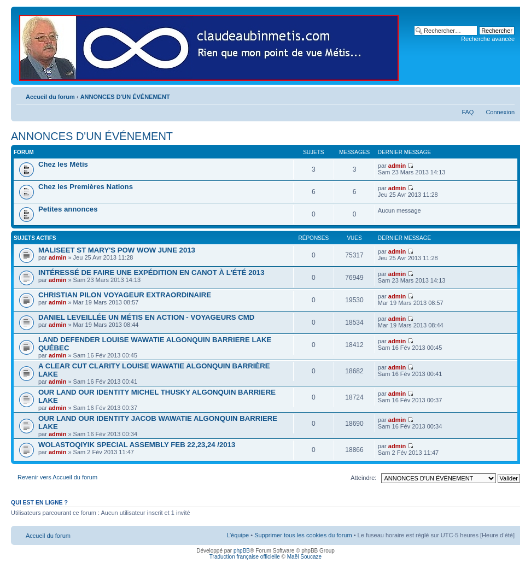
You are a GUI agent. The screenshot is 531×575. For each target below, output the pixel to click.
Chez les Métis (63, 164)
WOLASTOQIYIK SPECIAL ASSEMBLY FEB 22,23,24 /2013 (136, 445)
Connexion (500, 112)
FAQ (468, 112)
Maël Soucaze (304, 557)
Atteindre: (363, 477)
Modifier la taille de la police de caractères (507, 94)
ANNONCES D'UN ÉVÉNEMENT (125, 96)
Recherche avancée (488, 39)
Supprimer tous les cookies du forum (303, 535)
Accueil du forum (50, 96)
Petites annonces (67, 209)
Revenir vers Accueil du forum (57, 477)
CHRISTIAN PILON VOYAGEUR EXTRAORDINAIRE (124, 295)
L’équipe (237, 535)
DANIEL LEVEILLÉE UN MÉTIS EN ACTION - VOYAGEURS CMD (146, 317)
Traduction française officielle (244, 557)
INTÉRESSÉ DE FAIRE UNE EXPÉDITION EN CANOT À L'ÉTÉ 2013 (151, 272)
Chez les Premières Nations (85, 187)
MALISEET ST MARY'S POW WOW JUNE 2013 (116, 250)
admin (397, 165)
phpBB (242, 551)
